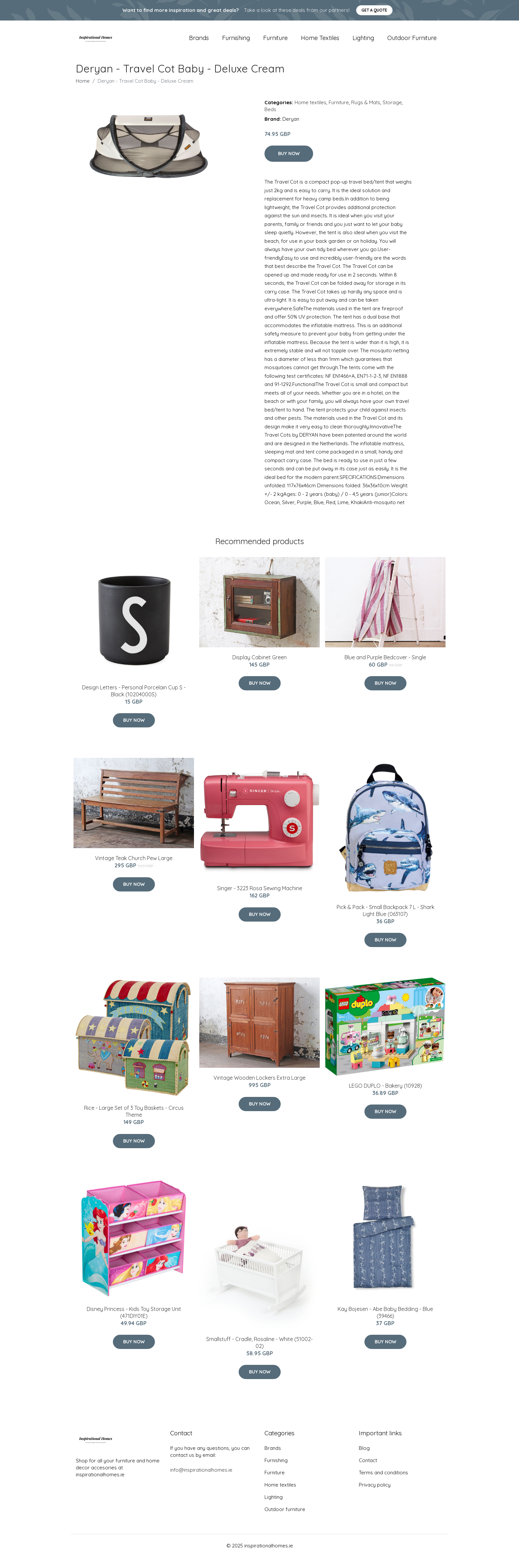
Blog (364, 1453)
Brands (199, 40)
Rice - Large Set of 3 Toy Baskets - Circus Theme (134, 1116)
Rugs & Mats (365, 107)
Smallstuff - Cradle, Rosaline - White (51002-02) (259, 1347)
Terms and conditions (383, 1477)
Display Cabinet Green (259, 662)
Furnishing (236, 40)
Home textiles (320, 40)
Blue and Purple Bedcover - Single (385, 662)
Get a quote (374, 10)
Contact (368, 1465)
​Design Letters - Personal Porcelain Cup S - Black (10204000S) (134, 695)
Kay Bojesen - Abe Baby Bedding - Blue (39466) (385, 1317)
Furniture (275, 40)
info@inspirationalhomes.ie (201, 1475)
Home (83, 85)
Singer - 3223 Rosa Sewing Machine (259, 892)
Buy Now (289, 158)
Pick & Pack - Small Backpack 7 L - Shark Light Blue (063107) (385, 915)
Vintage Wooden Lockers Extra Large (259, 1082)
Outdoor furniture (412, 40)
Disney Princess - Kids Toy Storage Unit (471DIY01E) (134, 1317)
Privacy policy (375, 1490)
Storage (392, 107)
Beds (270, 114)
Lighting (363, 40)
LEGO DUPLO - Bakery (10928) (385, 1090)
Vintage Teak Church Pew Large (133, 862)
